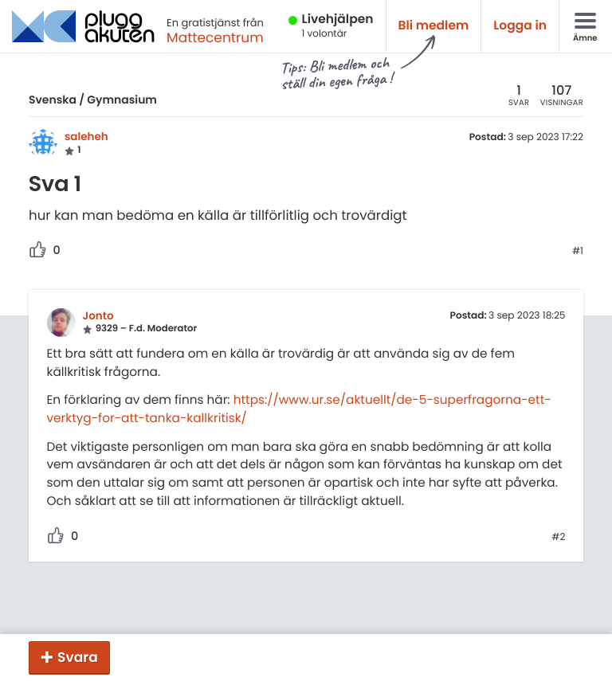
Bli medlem (433, 26)
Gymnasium (122, 100)
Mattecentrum (215, 37)
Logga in (520, 26)
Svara (77, 657)
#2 (558, 537)
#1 (577, 251)
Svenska (52, 100)
